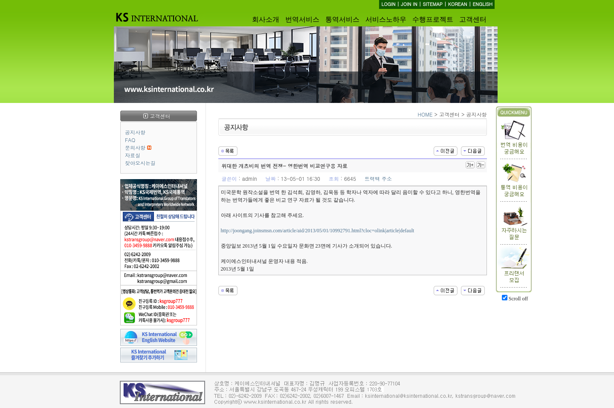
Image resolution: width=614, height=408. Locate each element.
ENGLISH (482, 4)
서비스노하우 (385, 19)
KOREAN (457, 4)
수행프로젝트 (432, 19)
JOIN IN (409, 4)
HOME (425, 114)
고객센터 (473, 19)
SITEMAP (433, 4)
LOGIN (388, 4)
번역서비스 (302, 19)
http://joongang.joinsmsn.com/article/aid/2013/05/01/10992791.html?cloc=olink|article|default (317, 231)
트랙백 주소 (378, 178)
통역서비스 (342, 19)
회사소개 (265, 19)
